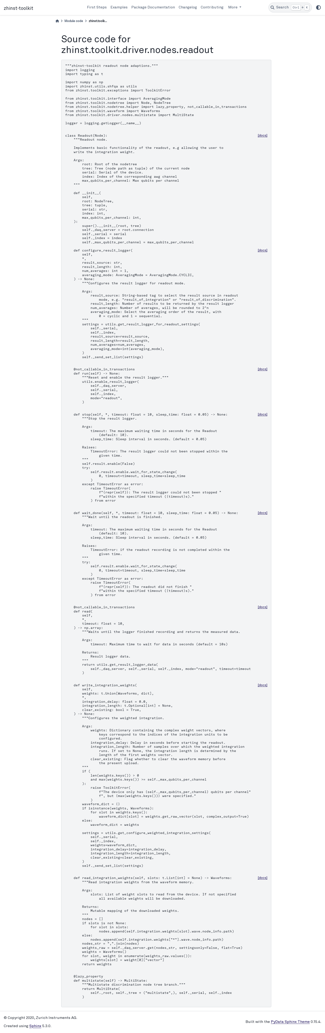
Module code (73, 21)
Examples (119, 7)
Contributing (212, 7)
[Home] (57, 21)
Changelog (188, 7)
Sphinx (35, 1026)
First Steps (97, 7)
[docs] (262, 135)
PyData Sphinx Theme (290, 1022)
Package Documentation (153, 7)
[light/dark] (318, 7)
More (233, 7)
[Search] (290, 7)
